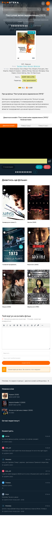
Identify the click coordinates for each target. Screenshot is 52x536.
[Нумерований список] (27, 325)
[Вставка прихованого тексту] (10, 329)
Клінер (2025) (7, 442)
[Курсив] (7, 325)
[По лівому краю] (14, 325)
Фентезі (30, 66)
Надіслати (26, 363)
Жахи (25, 66)
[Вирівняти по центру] (17, 325)
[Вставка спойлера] (7, 329)
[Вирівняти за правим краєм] (20, 325)
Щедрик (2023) (7, 453)
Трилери (20, 66)
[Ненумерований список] (24, 325)
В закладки (8, 167)
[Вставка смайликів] (31, 325)
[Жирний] (4, 325)
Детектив (37, 66)
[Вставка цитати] (4, 329)
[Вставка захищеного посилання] (38, 325)
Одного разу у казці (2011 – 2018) (13, 500)
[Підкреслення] (10, 325)
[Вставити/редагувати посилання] (35, 325)
